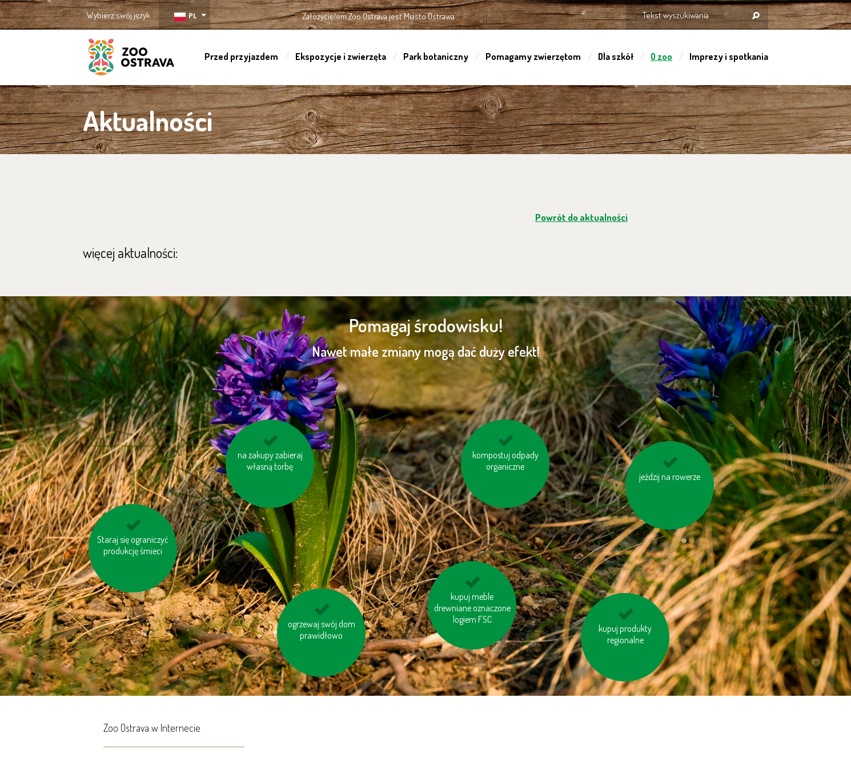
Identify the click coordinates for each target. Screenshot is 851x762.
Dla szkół (615, 56)
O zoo (661, 56)
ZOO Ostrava (131, 59)
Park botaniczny (435, 56)
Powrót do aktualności (581, 217)
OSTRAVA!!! (504, 14)
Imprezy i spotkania (728, 56)
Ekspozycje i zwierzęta (340, 56)
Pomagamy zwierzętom (533, 56)
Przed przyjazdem (241, 56)
